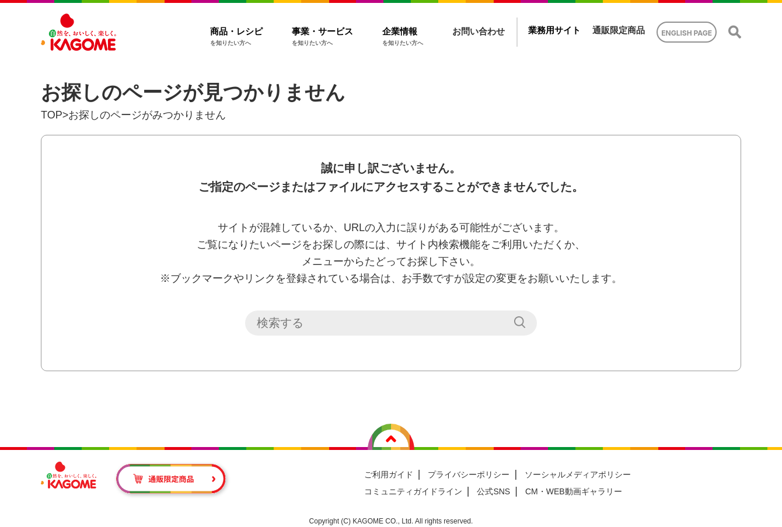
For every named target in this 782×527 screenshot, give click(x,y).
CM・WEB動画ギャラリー (573, 491)
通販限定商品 (618, 30)
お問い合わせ (478, 31)
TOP (51, 115)
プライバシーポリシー (468, 474)
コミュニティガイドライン (413, 491)
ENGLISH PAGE (686, 33)
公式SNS (493, 491)
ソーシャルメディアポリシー (578, 474)
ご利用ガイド (388, 474)
